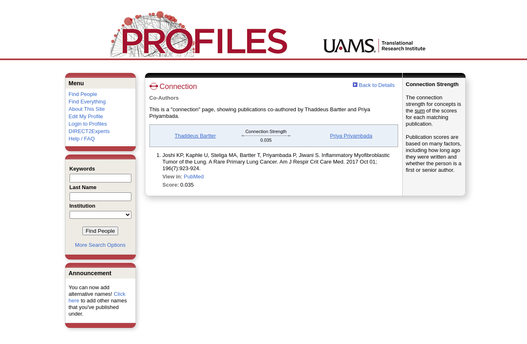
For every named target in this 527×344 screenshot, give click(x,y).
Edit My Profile (86, 116)
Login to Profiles (88, 124)
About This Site (87, 109)
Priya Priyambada (351, 136)
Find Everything (87, 101)
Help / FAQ (82, 139)
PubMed (193, 176)
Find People (83, 94)
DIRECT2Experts (89, 131)
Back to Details (377, 85)
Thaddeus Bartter (195, 136)
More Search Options (100, 245)
